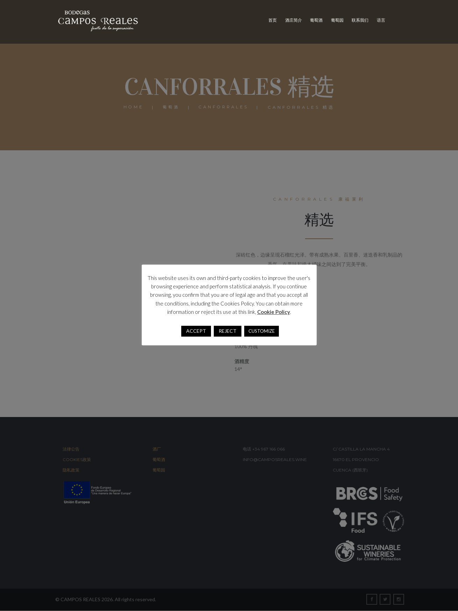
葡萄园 (337, 20)
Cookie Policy (273, 312)
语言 (381, 20)
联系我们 (360, 20)
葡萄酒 (316, 20)
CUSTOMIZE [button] (261, 331)
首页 (272, 20)
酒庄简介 (293, 20)
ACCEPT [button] (196, 331)
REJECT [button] (228, 331)
